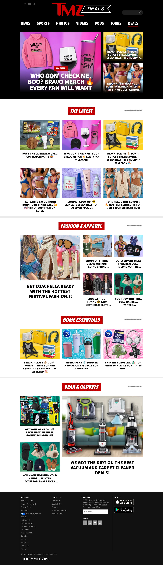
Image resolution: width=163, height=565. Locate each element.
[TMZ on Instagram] (34, 4)
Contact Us (56, 501)
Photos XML (25, 546)
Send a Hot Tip (57, 504)
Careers (54, 507)
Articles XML (25, 520)
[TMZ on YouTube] (95, 522)
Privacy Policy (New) (28, 504)
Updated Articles (27, 523)
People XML (25, 542)
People (23, 539)
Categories (25, 530)
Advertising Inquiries (59, 510)
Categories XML (27, 533)
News (25, 23)
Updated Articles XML (29, 526)
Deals (133, 23)
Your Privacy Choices (31, 514)
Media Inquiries (57, 514)
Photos (63, 23)
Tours (115, 23)
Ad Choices (25, 510)
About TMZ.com (27, 501)
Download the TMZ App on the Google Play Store (124, 510)
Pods (99, 23)
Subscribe (105, 511)
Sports (43, 23)
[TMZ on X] (25, 4)
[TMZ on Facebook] (22, 4)
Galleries (24, 536)
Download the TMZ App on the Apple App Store (124, 502)
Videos (82, 23)
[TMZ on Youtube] (29, 4)
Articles (24, 517)
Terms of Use (26, 507)
